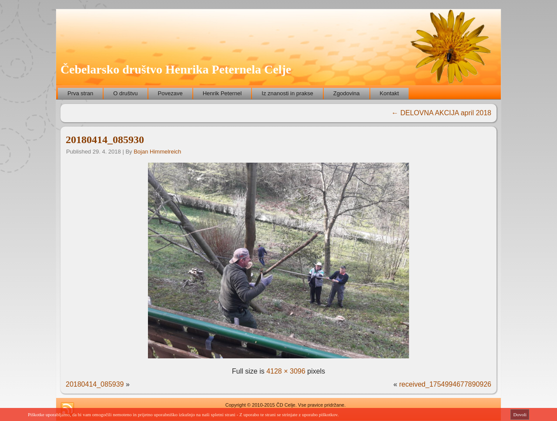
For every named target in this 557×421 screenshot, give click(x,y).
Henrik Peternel (222, 93)
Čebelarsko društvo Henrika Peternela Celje (175, 69)
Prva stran (80, 93)
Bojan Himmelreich (157, 151)
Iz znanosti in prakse (287, 93)
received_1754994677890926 (445, 384)
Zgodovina (346, 93)
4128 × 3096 (285, 371)
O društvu (125, 93)
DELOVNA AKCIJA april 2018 (441, 113)
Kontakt (389, 93)
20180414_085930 (105, 139)
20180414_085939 (95, 384)
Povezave (170, 93)
